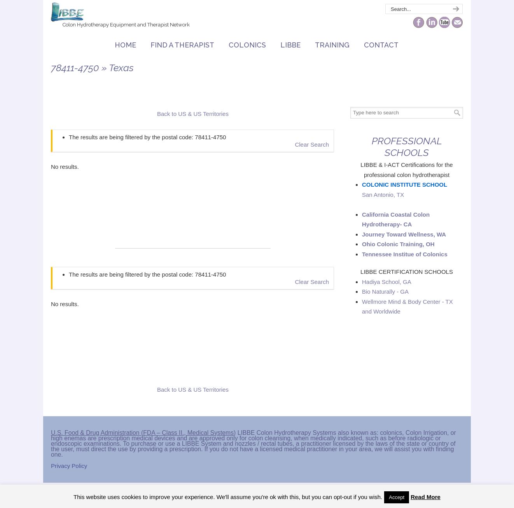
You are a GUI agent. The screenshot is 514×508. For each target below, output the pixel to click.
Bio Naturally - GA (385, 291)
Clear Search (312, 144)
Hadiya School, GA (386, 282)
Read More (426, 497)
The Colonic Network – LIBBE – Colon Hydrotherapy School (67, 12)
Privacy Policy (69, 465)
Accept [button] (396, 497)
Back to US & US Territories (193, 113)
